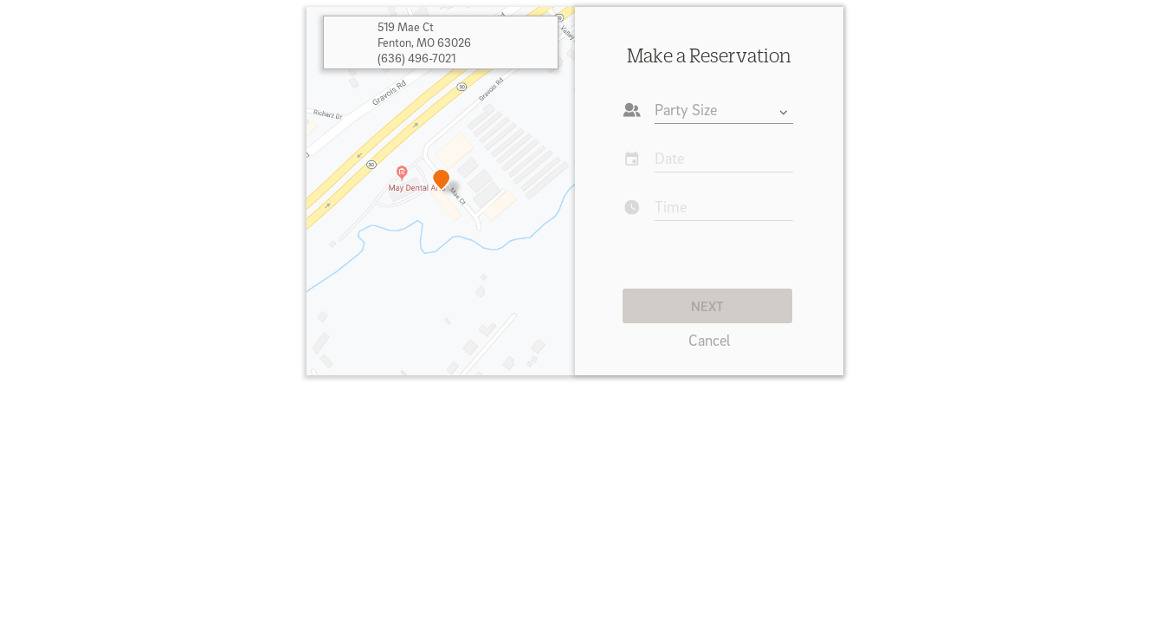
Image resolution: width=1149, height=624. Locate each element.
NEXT (707, 306)
